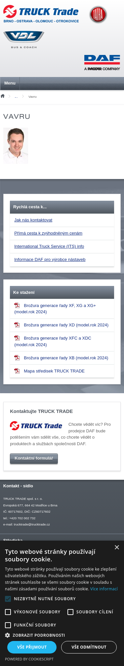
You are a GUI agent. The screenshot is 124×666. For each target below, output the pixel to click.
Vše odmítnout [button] (89, 647)
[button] (62, 635)
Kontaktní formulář (34, 458)
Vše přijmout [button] (32, 647)
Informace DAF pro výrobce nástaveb (49, 259)
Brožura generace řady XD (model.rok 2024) (61, 324)
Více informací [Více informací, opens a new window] (104, 589)
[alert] (62, 603)
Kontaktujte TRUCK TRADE (41, 411)
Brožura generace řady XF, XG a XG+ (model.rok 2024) (55, 309)
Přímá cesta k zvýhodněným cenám (48, 233)
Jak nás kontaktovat (33, 220)
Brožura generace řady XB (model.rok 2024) (61, 357)
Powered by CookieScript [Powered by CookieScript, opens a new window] (29, 658)
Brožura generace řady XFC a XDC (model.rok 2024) (52, 341)
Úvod (2, 95)
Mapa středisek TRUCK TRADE (49, 370)
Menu (10, 83)
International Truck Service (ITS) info (49, 246)
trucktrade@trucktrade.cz (32, 524)
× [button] (116, 547)
